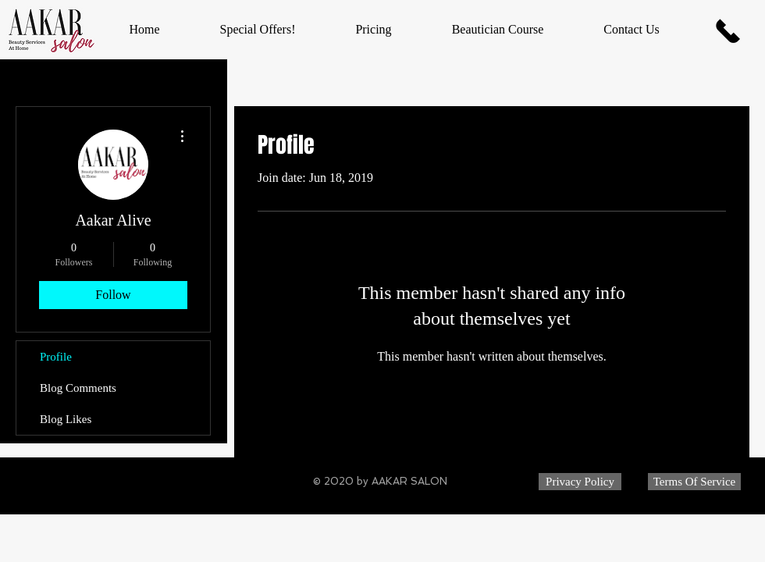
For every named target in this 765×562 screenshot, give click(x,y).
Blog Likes (65, 419)
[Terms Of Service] (694, 481)
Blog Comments (78, 388)
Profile (56, 356)
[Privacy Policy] (580, 481)
